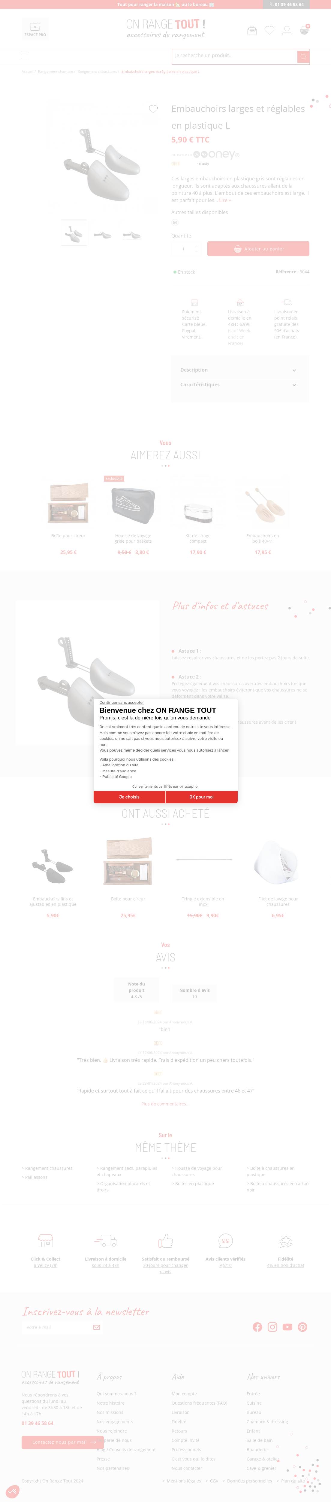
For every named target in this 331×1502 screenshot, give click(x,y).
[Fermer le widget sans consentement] (122, 703)
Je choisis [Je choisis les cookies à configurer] (129, 797)
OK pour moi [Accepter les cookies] (201, 797)
